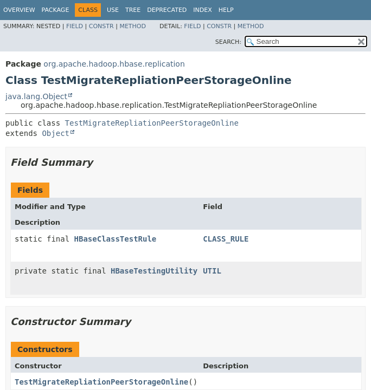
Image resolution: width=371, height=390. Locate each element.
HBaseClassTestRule (115, 239)
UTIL (212, 270)
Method (132, 26)
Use (113, 10)
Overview (19, 10)
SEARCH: (228, 42)
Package (55, 10)
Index (202, 10)
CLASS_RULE (225, 239)
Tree (132, 10)
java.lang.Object (36, 96)
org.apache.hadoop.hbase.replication (113, 64)
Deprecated (167, 10)
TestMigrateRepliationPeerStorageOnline (152, 123)
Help (226, 10)
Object (55, 133)
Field (74, 26)
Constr (101, 26)
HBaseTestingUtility (154, 270)
